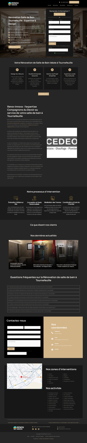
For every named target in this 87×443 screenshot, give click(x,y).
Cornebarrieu (67, 381)
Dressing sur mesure (53, 395)
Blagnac (66, 378)
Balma (65, 376)
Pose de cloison (52, 405)
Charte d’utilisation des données (52, 438)
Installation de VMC (53, 396)
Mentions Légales (39, 438)
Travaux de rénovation (69, 411)
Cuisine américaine (68, 398)
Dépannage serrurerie (69, 402)
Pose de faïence (53, 407)
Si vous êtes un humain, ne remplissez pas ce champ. (19, 353)
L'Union (50, 376)
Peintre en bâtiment (53, 404)
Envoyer (52, 44)
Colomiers (66, 379)
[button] (59, 2)
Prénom (51, 20)
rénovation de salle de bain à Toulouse (16, 124)
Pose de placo (52, 409)
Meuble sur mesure (53, 402)
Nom (61, 20)
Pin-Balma (51, 378)
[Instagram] (36, 431)
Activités (32, 438)
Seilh (50, 383)
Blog (28, 438)
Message (51, 34)
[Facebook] (33, 431)
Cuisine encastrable (68, 400)
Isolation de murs (53, 398)
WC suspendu (67, 396)
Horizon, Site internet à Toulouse (46, 441)
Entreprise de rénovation (69, 404)
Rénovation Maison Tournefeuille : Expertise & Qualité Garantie (22, 424)
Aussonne (51, 385)
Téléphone (51, 29)
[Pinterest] (38, 431)
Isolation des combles (54, 400)
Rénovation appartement (70, 405)
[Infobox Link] (56, 334)
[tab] (43, 287)
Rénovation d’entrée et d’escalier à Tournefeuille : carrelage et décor (43, 265)
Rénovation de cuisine (69, 407)
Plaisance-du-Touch (54, 379)
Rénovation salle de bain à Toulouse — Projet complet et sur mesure (67, 265)
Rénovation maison (68, 409)
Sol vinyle (51, 413)
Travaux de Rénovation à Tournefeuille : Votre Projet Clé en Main (64, 424)
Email (50, 25)
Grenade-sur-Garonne (69, 383)
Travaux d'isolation (68, 395)
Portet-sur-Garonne (53, 381)
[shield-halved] (55, 54)
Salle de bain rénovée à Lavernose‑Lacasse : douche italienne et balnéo (18, 265)
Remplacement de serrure (55, 411)
